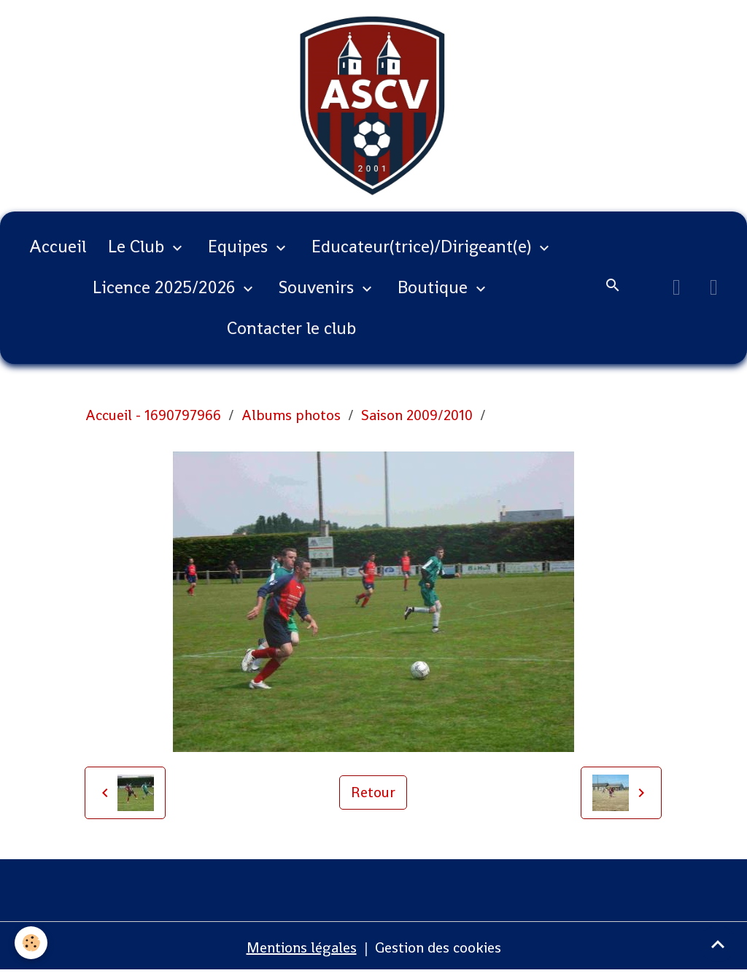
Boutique (435, 287)
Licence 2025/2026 (166, 287)
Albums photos (291, 415)
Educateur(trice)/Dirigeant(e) (423, 246)
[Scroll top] (718, 944)
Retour (373, 792)
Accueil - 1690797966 (153, 415)
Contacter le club (291, 328)
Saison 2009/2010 (417, 415)
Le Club (138, 246)
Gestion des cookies (438, 947)
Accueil (57, 246)
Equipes (240, 246)
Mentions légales (302, 947)
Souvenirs (318, 287)
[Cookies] (31, 942)
